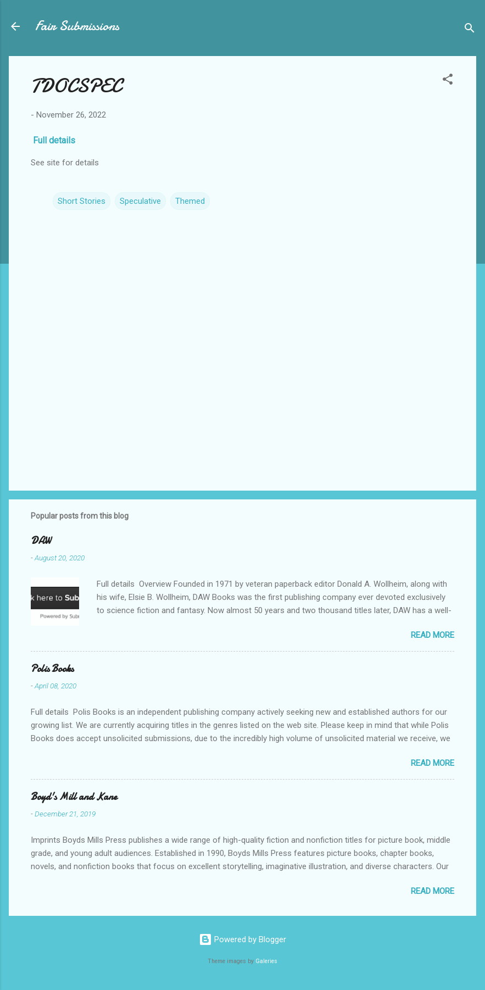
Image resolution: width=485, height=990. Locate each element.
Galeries (266, 961)
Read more (432, 635)
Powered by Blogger (242, 939)
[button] (447, 81)
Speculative (140, 201)
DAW (41, 541)
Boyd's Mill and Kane (74, 797)
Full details (55, 140)
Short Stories (81, 201)
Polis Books (52, 669)
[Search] (469, 30)
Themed (190, 201)
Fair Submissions (77, 26)
